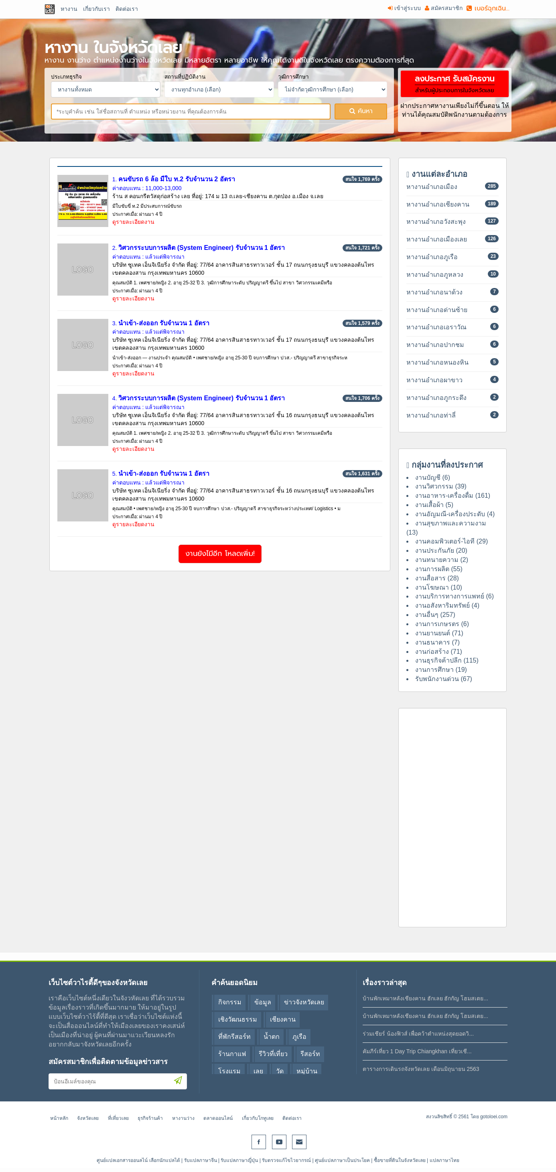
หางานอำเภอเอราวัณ (436, 327)
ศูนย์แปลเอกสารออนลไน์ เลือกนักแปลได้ (138, 1160)
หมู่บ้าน (306, 1071)
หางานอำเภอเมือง (431, 186)
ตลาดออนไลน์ (218, 1118)
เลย (258, 1071)
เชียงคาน (283, 1019)
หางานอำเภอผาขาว (434, 380)
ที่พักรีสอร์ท (234, 1036)
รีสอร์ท (310, 1053)
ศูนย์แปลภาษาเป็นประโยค (342, 1160)
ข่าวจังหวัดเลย (304, 1002)
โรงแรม (229, 1071)
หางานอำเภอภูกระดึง (436, 397)
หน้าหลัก (59, 1118)
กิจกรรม (229, 1002)
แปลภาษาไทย (444, 1160)
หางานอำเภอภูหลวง (434, 274)
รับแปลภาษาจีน (200, 1160)
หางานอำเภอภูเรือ (432, 256)
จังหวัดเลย (88, 1118)
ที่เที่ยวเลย (118, 1118)
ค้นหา (361, 111)
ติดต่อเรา (292, 1118)
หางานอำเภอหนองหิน (437, 362)
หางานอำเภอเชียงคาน (437, 204)
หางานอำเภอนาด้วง (434, 292)
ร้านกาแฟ (232, 1053)
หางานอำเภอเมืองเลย (436, 239)
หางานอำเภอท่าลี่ (431, 415)
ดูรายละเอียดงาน (133, 222)
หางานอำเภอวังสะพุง (436, 221)
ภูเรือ (299, 1036)
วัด (280, 1071)
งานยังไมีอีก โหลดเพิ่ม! (220, 553)
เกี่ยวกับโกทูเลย (258, 1118)
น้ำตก (272, 1036)
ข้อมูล (262, 1002)
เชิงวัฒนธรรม (237, 1019)
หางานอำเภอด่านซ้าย (436, 309)
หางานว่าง (183, 1118)
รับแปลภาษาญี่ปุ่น (239, 1160)
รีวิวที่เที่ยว (273, 1053)
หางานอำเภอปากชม (435, 344)
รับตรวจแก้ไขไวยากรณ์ (286, 1160)
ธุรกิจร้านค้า (150, 1118)
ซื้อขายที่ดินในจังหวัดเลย (400, 1160)
